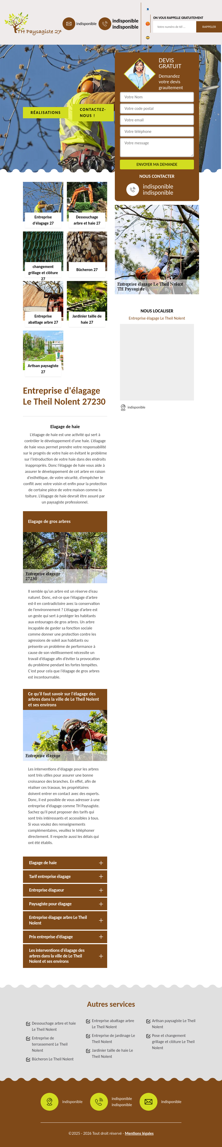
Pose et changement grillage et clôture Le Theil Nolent (173, 1041)
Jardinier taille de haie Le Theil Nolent (112, 1053)
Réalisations (46, 112)
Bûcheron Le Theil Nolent (52, 1059)
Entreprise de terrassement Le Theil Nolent (50, 1044)
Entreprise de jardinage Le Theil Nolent (113, 1038)
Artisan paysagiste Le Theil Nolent (173, 1023)
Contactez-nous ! (93, 112)
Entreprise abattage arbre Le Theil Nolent (113, 1023)
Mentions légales (139, 1133)
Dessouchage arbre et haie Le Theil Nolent (54, 1026)
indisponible (86, 23)
